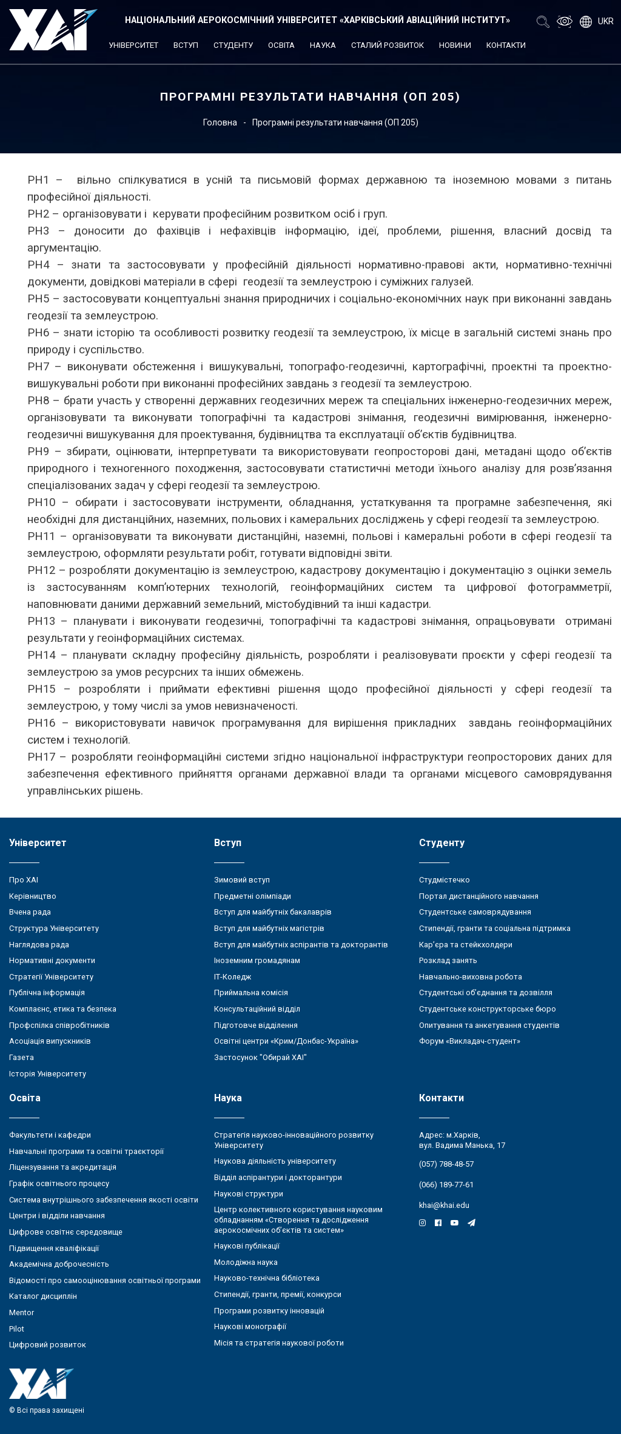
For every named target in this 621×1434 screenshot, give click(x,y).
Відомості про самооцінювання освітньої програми (105, 1280)
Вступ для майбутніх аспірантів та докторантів (301, 944)
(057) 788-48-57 (446, 1164)
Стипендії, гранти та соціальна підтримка (495, 928)
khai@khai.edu (444, 1205)
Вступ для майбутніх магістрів (269, 928)
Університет (133, 45)
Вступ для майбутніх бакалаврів (273, 911)
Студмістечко (444, 879)
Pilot (16, 1328)
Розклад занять (448, 960)
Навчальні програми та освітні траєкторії (86, 1151)
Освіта (281, 45)
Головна (220, 122)
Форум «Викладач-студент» (469, 1040)
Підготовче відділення (256, 1025)
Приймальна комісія (251, 992)
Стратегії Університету (51, 976)
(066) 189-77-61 (446, 1184)
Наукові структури (248, 1193)
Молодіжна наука (246, 1262)
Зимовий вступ (242, 879)
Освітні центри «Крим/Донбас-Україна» (286, 1040)
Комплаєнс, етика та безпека (62, 1008)
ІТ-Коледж (232, 976)
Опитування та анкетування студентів (489, 1025)
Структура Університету (54, 928)
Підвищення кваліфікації (54, 1248)
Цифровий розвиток (47, 1344)
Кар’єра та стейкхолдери (465, 944)
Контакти (506, 45)
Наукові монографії (250, 1326)
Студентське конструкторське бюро (487, 1008)
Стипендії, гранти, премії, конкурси (277, 1294)
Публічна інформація (47, 992)
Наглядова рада (39, 944)
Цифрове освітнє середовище (66, 1231)
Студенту (233, 45)
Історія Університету (47, 1073)
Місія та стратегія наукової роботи (279, 1342)
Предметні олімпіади (252, 896)
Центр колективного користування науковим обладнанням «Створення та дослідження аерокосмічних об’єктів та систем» (298, 1219)
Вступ (185, 45)
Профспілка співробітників (59, 1025)
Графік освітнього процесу (59, 1183)
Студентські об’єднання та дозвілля (485, 992)
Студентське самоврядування (475, 911)
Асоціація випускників (50, 1040)
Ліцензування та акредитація (62, 1167)
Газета (21, 1057)
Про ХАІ (23, 879)
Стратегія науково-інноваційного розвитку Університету (294, 1140)
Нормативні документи (52, 960)
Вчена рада (30, 911)
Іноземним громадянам (257, 960)
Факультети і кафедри (50, 1134)
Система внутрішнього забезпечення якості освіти (103, 1199)
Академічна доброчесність (59, 1264)
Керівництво (32, 896)
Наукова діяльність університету (275, 1161)
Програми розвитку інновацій (269, 1310)
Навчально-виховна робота (470, 976)
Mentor (21, 1312)
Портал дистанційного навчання (479, 896)
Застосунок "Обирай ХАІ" (260, 1057)
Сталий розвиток (387, 45)
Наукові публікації (247, 1245)
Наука (323, 45)
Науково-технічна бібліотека (267, 1277)
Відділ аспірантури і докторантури (278, 1177)
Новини (455, 45)
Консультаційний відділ (257, 1008)
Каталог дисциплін (43, 1296)
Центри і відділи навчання (57, 1215)
